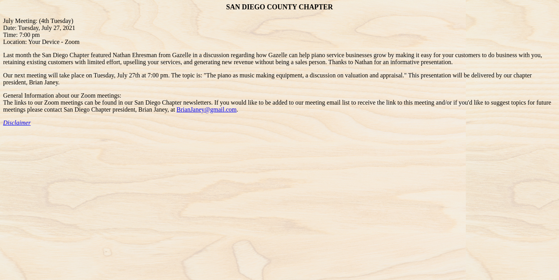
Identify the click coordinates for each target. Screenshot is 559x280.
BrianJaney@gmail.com (207, 109)
